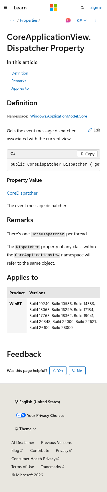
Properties (29, 20)
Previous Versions (56, 442)
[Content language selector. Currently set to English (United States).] (37, 401)
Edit (94, 130)
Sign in (96, 7)
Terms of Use (22, 466)
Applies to (20, 88)
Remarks (18, 80)
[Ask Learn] (68, 20)
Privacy (62, 450)
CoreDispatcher (22, 193)
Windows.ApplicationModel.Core (58, 116)
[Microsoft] (53, 7)
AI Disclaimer (22, 442)
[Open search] (82, 8)
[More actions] (95, 20)
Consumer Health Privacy (33, 458)
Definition (19, 73)
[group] (53, 164)
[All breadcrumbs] (12, 20)
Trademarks (51, 466)
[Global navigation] (5, 8)
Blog (15, 450)
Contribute (39, 450)
